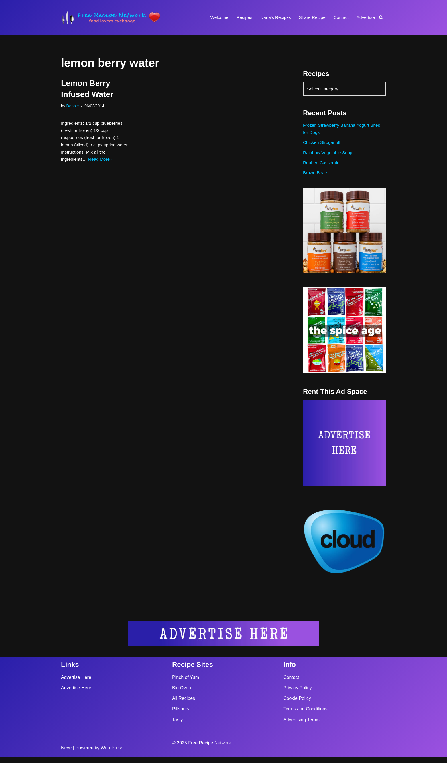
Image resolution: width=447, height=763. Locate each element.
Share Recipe (310, 17)
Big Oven (181, 694)
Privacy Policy (297, 694)
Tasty (177, 725)
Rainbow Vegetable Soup (328, 155)
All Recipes (183, 704)
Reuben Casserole (322, 166)
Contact (340, 17)
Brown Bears (316, 177)
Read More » (102, 162)
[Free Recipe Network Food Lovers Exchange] (111, 17)
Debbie (73, 106)
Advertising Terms (301, 725)
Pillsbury (180, 715)
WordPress (112, 754)
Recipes (240, 17)
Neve (66, 754)
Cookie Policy (297, 704)
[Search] (381, 17)
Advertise (365, 17)
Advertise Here (76, 683)
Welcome (214, 17)
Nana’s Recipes (272, 17)
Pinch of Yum (185, 683)
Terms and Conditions (305, 715)
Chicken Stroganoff (322, 145)
